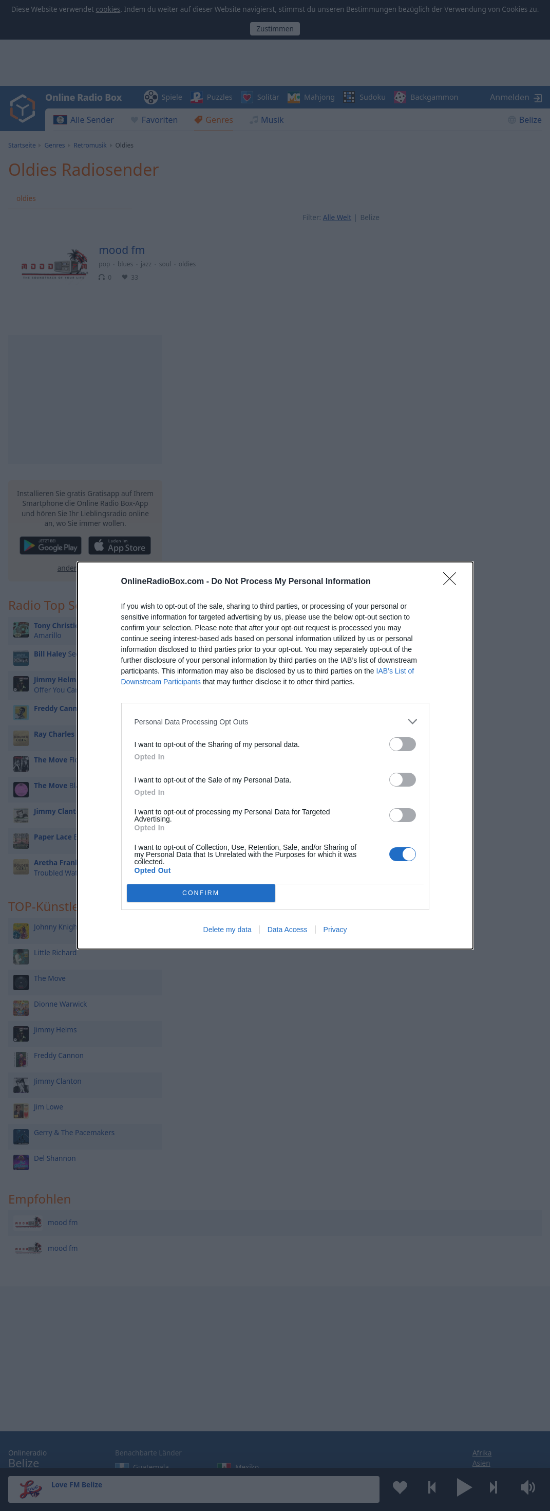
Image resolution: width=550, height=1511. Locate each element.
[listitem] (275, 721)
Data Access (288, 929)
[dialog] (275, 755)
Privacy (335, 929)
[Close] (453, 582)
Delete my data (227, 929)
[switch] (402, 744)
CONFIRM (201, 893)
